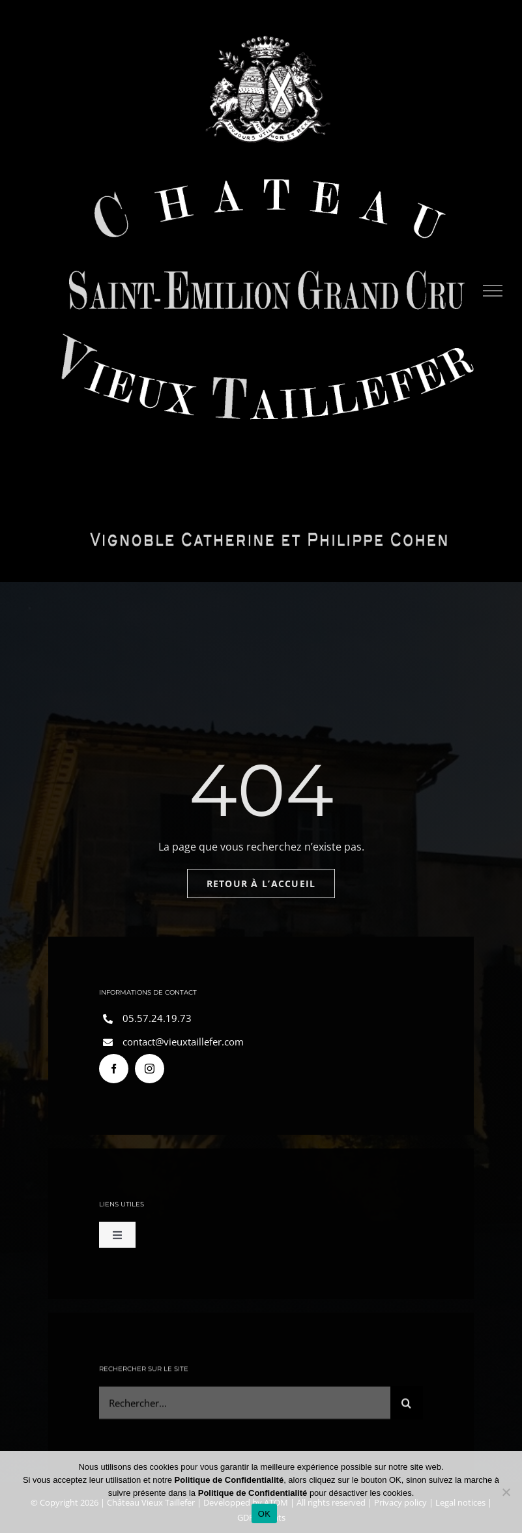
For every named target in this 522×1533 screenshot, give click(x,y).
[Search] (406, 1408)
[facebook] (113, 1072)
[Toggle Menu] (493, 291)
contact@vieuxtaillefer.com (183, 1044)
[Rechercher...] (244, 1408)
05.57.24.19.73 (157, 1021)
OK (264, 1514)
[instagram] (149, 1072)
